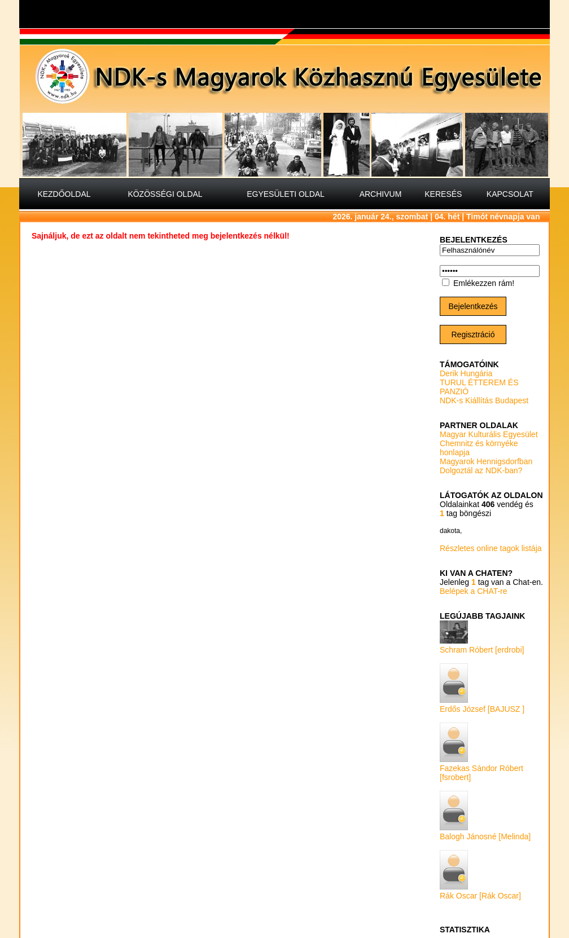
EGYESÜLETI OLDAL (286, 194)
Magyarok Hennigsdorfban (486, 461)
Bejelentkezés (472, 306)
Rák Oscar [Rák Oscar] (480, 891)
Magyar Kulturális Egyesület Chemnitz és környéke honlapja (489, 443)
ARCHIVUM (381, 194)
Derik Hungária (466, 373)
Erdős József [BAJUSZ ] (482, 704)
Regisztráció (472, 334)
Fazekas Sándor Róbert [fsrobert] (481, 768)
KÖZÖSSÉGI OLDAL (165, 194)
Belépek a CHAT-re (473, 591)
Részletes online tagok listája (491, 548)
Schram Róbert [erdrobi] (482, 645)
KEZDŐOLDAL (63, 194)
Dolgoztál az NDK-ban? (481, 470)
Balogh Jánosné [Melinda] (485, 832)
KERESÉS (443, 194)
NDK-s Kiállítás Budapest (484, 400)
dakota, (451, 531)
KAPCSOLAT (510, 194)
